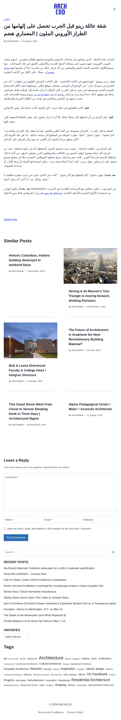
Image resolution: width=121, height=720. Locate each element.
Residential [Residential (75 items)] (64, 680)
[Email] (60, 519)
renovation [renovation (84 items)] (51, 680)
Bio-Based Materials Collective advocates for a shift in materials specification (49, 568)
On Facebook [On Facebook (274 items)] (97, 674)
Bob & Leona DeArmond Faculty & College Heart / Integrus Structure (27, 370)
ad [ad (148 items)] (5, 658)
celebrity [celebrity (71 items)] (85, 658)
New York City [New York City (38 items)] (56, 675)
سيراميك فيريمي (53, 193)
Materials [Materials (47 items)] (28, 675)
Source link (10, 219)
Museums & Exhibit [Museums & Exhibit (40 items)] (41, 675)
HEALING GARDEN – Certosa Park (25, 574)
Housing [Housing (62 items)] (47, 669)
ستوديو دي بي (41, 94)
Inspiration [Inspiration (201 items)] (67, 668)
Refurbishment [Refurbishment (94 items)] (35, 680)
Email (48, 519)
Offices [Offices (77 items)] (81, 674)
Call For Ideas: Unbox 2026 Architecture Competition (35, 579)
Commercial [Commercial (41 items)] (9, 664)
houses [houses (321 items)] (36, 669)
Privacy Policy (75, 712)
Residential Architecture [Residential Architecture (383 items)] (90, 680)
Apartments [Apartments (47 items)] (32, 659)
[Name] (21, 519)
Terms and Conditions (50, 712)
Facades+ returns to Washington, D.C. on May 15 (33, 609)
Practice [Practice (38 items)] (112, 675)
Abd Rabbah (13, 41)
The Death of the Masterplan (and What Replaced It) (35, 615)
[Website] (99, 519)
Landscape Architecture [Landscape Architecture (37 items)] (13, 675)
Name (9, 519)
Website (88, 519)
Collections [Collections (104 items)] (105, 658)
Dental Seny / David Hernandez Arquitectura (30, 591)
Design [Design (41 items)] (66, 664)
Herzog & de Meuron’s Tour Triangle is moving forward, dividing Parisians (89, 295)
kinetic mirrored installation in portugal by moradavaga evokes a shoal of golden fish (53, 585)
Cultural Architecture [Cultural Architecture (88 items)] (50, 663)
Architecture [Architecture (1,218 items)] (51, 657)
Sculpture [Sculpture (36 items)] (50, 685)
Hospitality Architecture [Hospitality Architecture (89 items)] (16, 669)
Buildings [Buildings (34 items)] (76, 659)
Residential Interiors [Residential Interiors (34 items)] (11, 685)
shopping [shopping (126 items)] (60, 684)
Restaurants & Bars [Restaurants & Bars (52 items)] (29, 685)
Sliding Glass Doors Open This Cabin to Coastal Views (36, 597)
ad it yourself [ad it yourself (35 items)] (13, 659)
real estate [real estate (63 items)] (21, 680)
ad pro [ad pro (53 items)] (23, 659)
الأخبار (6, 20)
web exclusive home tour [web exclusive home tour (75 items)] (101, 685)
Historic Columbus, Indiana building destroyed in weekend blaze (29, 260)
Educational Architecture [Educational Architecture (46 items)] (80, 664)
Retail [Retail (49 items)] (42, 685)
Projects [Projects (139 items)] (9, 680)
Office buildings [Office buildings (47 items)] (70, 675)
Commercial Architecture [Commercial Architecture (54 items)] (26, 664)
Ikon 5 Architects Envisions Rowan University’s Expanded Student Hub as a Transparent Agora (60, 603)
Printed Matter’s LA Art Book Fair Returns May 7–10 (34, 621)
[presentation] (90, 266)
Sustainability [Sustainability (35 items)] (81, 685)
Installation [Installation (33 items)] (81, 669)
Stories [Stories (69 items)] (71, 685)
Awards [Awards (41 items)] (68, 659)
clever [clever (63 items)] (94, 658)
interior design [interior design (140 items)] (95, 668)
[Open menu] (114, 9)
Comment (12, 477)
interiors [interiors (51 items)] (109, 669)
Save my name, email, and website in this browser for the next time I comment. (49, 528)
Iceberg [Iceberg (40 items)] (56, 669)
